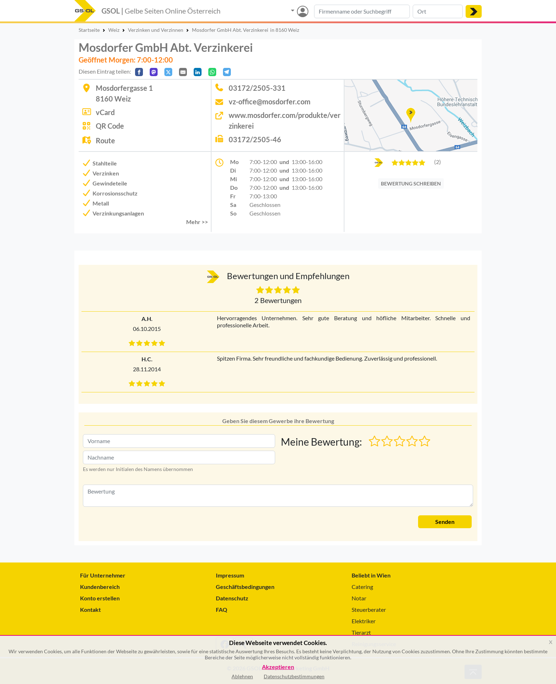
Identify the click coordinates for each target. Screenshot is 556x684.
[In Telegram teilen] (227, 72)
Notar (359, 598)
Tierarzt (361, 632)
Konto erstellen (100, 598)
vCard (105, 112)
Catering (362, 586)
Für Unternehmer (102, 575)
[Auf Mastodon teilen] (154, 72)
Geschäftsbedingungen (245, 586)
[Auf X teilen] (168, 72)
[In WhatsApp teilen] (212, 72)
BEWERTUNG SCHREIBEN (411, 183)
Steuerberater (369, 609)
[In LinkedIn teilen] (198, 72)
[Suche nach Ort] (438, 11)
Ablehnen (242, 676)
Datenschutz (232, 598)
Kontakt (90, 609)
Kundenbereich (100, 586)
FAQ (221, 609)
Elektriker (364, 621)
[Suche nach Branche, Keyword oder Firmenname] (362, 11)
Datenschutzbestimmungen (294, 676)
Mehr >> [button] (197, 221)
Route (105, 140)
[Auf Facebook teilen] (139, 72)
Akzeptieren (278, 667)
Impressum (230, 575)
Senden (445, 521)
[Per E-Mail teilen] (183, 72)
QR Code (110, 126)
